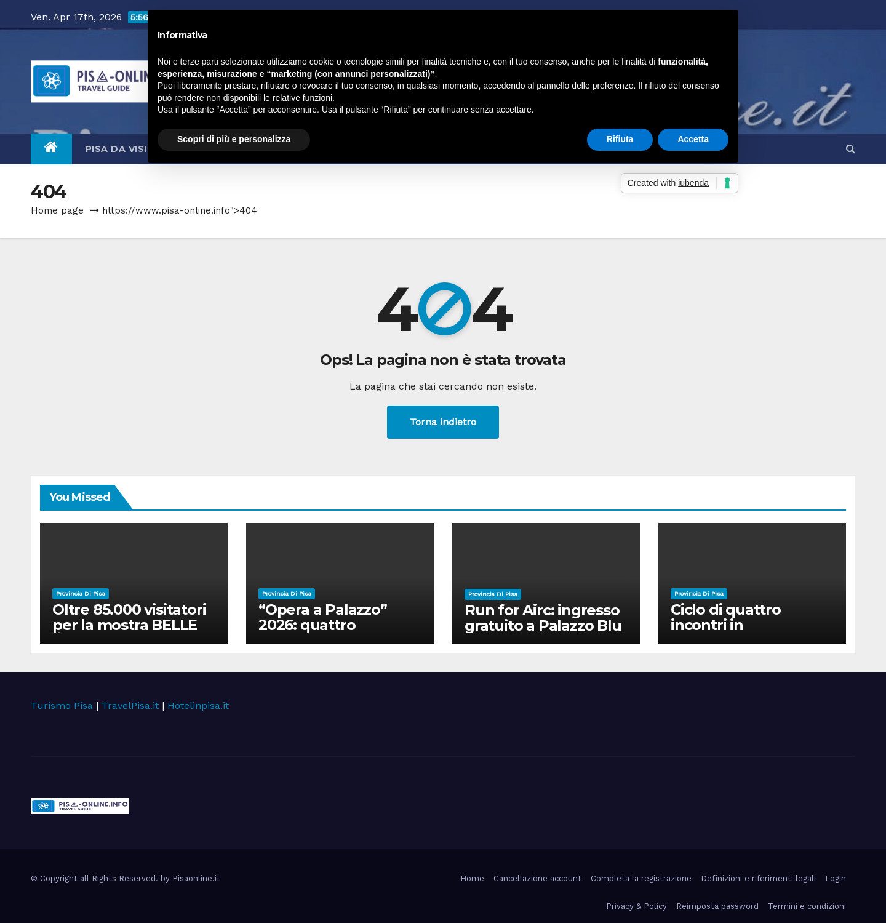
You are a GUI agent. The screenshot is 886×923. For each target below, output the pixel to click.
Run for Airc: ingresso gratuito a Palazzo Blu (543, 617)
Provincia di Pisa (80, 593)
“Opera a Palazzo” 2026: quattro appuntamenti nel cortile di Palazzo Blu (333, 633)
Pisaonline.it (196, 878)
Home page (57, 210)
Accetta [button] (693, 139)
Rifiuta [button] (620, 139)
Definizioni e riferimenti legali (758, 878)
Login (835, 878)
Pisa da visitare (134, 148)
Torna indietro (443, 422)
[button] (850, 148)
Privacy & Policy (636, 906)
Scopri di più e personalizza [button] (233, 139)
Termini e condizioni (807, 906)
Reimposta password (717, 906)
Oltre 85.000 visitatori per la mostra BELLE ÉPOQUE (130, 625)
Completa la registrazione (641, 878)
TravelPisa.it (130, 705)
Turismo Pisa (62, 705)
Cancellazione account (537, 878)
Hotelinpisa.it (198, 705)
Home (472, 878)
